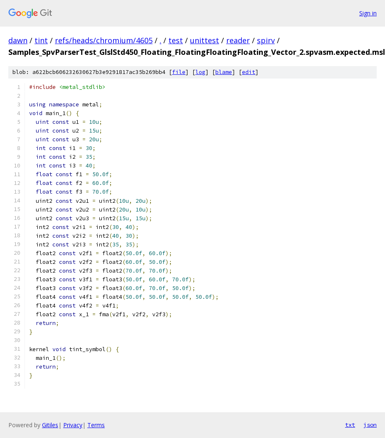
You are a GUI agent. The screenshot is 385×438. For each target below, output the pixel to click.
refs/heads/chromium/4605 (104, 40)
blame (223, 72)
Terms (96, 425)
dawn (17, 40)
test (175, 40)
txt (350, 424)
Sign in (368, 13)
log (200, 72)
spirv (266, 40)
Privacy (72, 425)
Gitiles (50, 425)
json (370, 424)
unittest (204, 40)
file (178, 72)
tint (41, 40)
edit (248, 72)
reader (238, 40)
